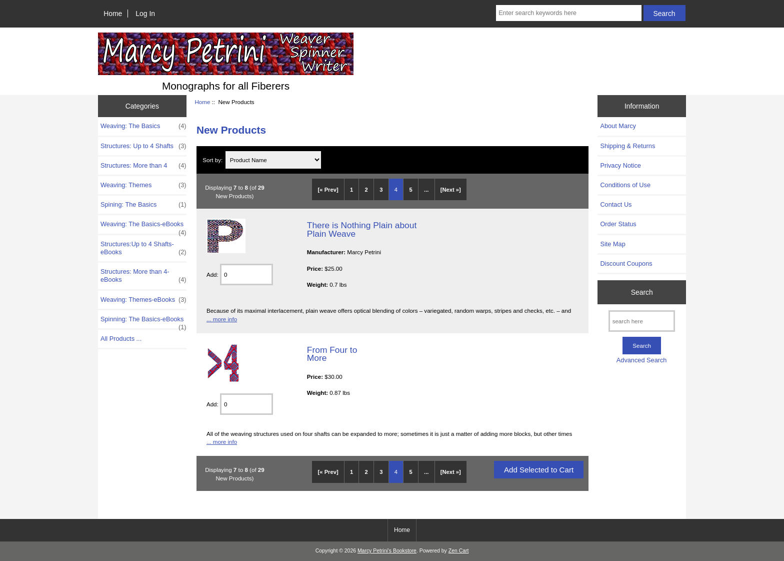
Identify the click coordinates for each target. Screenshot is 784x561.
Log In (145, 14)
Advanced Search (641, 360)
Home (113, 14)
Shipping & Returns (627, 146)
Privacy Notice (620, 165)
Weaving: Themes (143, 185)
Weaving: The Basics (143, 126)
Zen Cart (458, 550)
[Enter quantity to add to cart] (246, 274)
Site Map (612, 244)
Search (642, 292)
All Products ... (121, 338)
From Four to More (332, 354)
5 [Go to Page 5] (410, 190)
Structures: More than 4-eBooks (143, 276)
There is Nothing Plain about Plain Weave (361, 229)
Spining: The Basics (143, 205)
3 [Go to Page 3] (381, 190)
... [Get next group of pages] (426, 190)
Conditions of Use (625, 185)
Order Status (618, 224)
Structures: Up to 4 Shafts (143, 146)
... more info (221, 319)
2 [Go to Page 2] (366, 190)
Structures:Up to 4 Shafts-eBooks (143, 248)
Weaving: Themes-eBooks (143, 300)
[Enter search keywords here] (568, 13)
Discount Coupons (626, 263)
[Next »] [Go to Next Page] (450, 190)
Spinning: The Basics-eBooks (143, 321)
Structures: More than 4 (143, 166)
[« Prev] (328, 190)
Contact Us (616, 204)
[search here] (641, 321)
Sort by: (213, 160)
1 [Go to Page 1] (351, 190)
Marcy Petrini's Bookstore (387, 550)
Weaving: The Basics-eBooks (143, 226)
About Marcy (618, 126)
